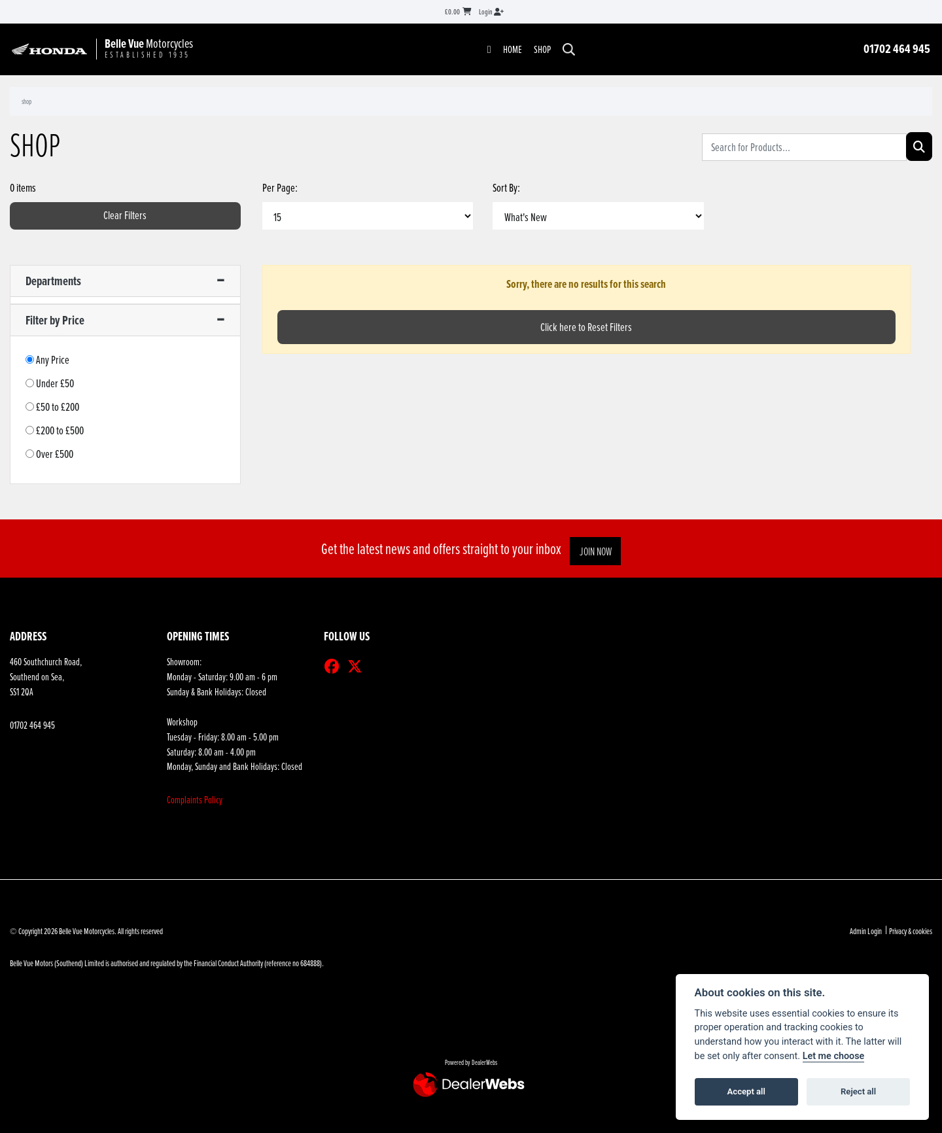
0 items (23, 187)
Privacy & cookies (910, 931)
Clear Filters (125, 215)
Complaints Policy (194, 800)
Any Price (52, 359)
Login (491, 11)
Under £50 (55, 383)
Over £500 (54, 453)
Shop (542, 49)
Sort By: (506, 187)
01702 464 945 (897, 48)
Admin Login (866, 931)
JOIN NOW (598, 551)
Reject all (858, 1091)
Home (512, 49)
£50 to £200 (57, 406)
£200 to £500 (60, 430)
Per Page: (280, 187)
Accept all (746, 1091)
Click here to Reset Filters (586, 327)
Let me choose (834, 1056)
